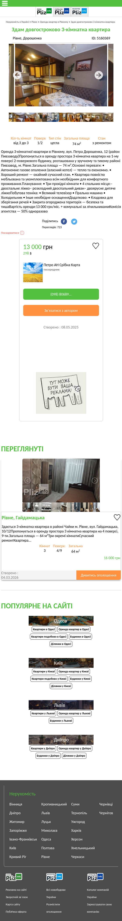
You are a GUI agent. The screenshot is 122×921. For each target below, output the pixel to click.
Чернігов (106, 813)
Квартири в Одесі (44, 629)
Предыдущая (21, 75)
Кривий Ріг (17, 856)
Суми (75, 804)
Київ (12, 848)
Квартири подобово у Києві (49, 679)
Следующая (101, 75)
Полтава (47, 848)
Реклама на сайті (16, 890)
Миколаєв (49, 830)
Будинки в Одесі (80, 636)
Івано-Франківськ (23, 839)
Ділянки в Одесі (61, 644)
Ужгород (78, 821)
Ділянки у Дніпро (74, 755)
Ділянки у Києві (61, 686)
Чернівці (106, 804)
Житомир (16, 821)
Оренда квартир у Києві (74, 671)
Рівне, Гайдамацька (23, 518)
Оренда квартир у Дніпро (75, 748)
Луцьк (46, 821)
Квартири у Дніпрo (43, 748)
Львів (45, 813)
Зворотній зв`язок (17, 897)
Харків (76, 830)
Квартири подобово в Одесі (48, 636)
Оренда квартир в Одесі (74, 629)
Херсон (76, 839)
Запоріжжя (18, 830)
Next (107, 112)
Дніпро (15, 813)
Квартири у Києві (44, 671)
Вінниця (15, 804)
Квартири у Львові (43, 713)
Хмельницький (83, 848)
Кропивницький (54, 804)
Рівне (45, 856)
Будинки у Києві (80, 679)
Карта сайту (13, 904)
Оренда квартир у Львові (74, 713)
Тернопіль (79, 813)
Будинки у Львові (61, 720)
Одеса (46, 839)
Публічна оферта (16, 911)
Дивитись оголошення (98, 575)
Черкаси (77, 856)
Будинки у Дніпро (48, 755)
